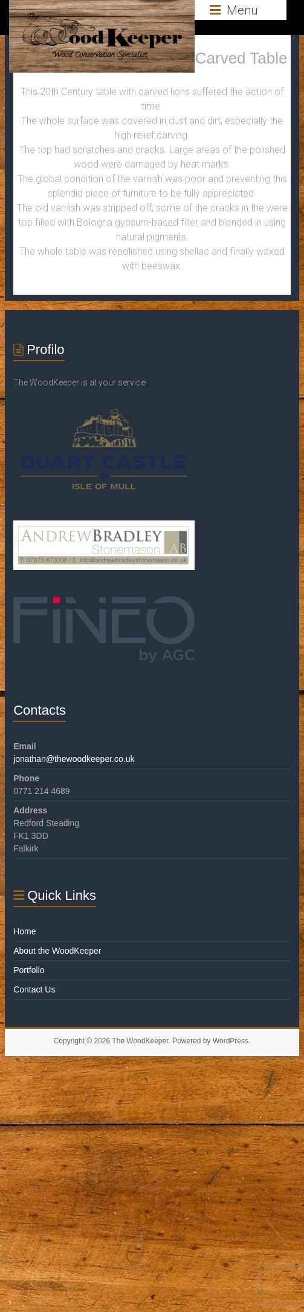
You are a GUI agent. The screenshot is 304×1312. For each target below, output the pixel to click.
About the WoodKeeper (57, 951)
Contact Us (34, 989)
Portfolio (28, 970)
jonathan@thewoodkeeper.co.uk (73, 759)
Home (24, 931)
